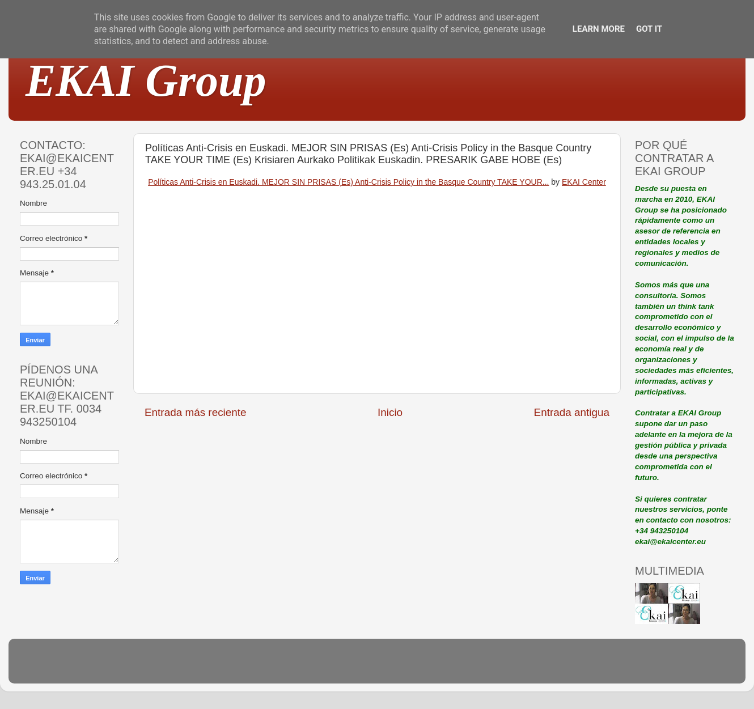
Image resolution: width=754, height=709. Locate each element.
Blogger (451, 666)
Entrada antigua (571, 412)
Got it (649, 29)
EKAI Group (146, 80)
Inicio (390, 412)
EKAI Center (584, 181)
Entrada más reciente (196, 412)
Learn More (599, 29)
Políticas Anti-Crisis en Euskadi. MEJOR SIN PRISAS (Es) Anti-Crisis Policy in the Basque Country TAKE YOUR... (348, 181)
